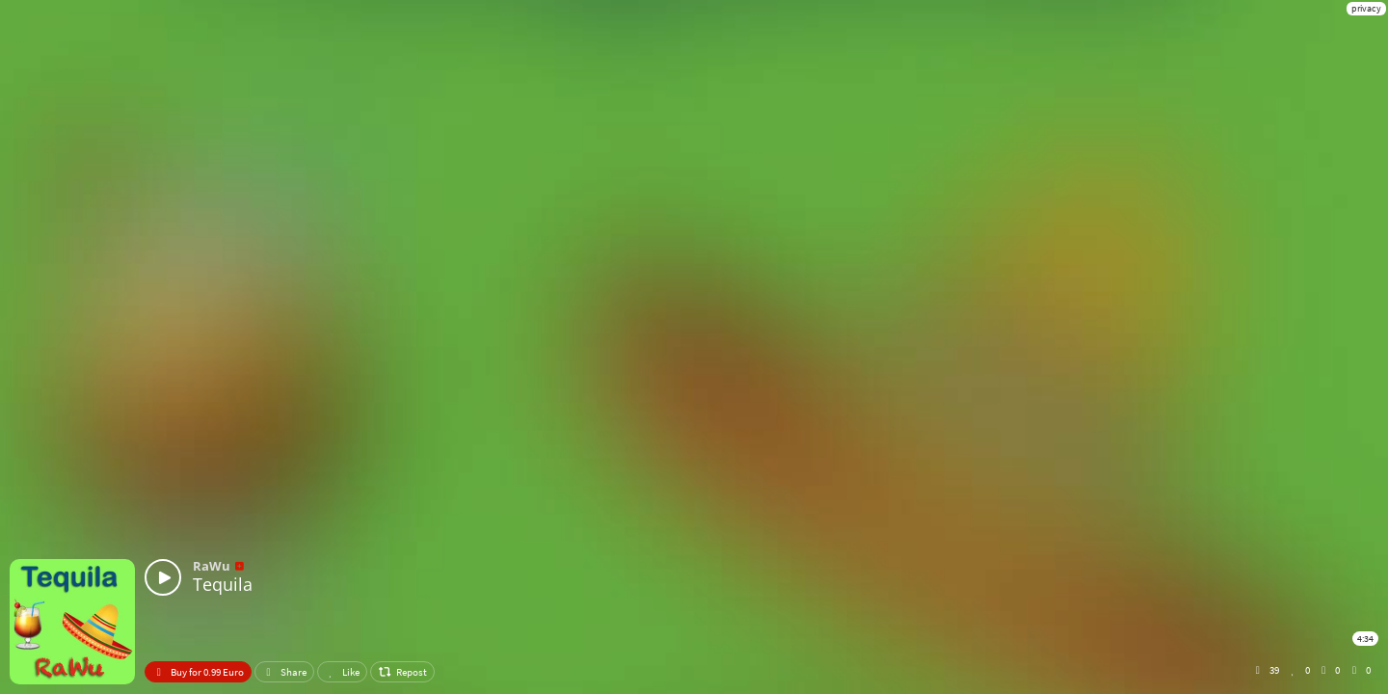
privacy (1366, 8)
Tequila (223, 584)
